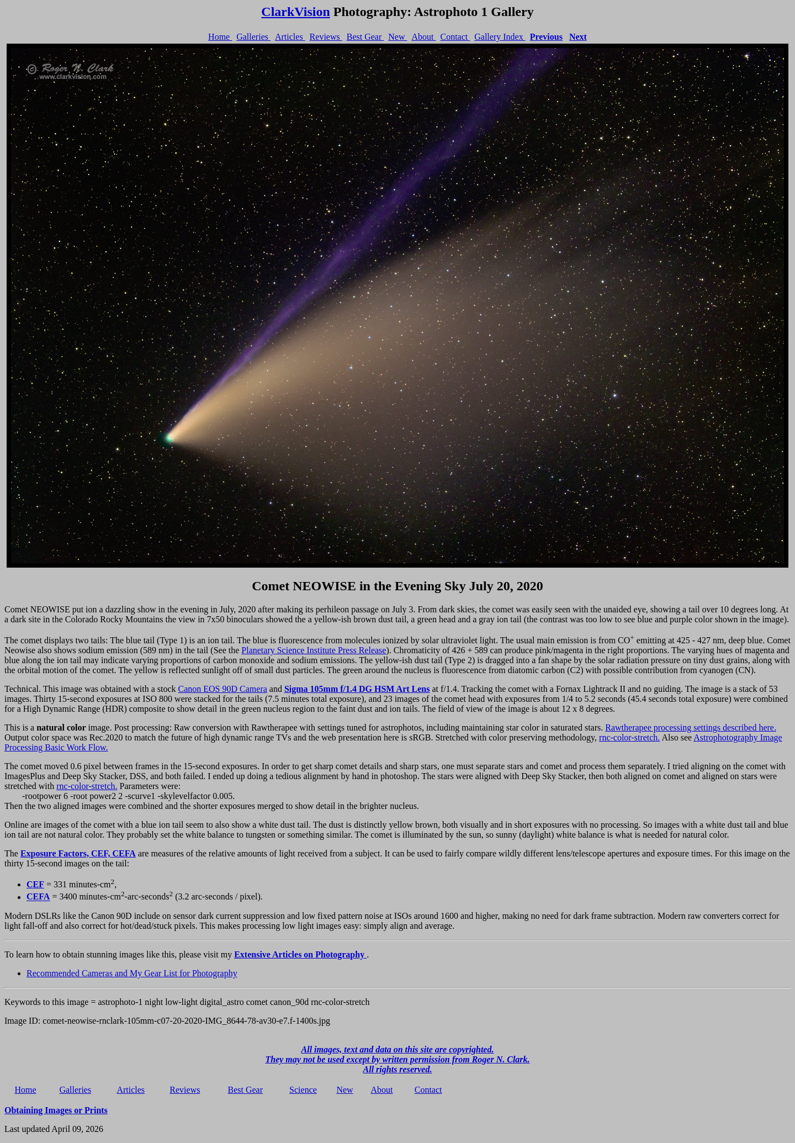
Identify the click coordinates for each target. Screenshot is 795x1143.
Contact (455, 36)
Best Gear (365, 36)
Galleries (253, 36)
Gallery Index (499, 36)
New (397, 36)
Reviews (326, 36)
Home (220, 36)
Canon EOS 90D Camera (222, 689)
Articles (290, 36)
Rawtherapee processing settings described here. (690, 727)
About (423, 36)
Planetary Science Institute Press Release (313, 650)
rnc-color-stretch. (629, 737)
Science (303, 1089)
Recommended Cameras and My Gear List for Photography (131, 973)
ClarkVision (295, 11)
